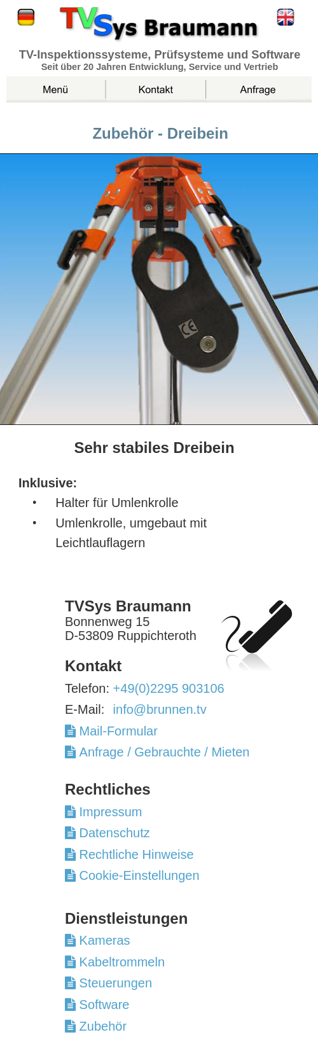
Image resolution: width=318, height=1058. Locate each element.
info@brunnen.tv (160, 709)
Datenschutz (113, 833)
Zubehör (101, 1026)
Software (102, 1005)
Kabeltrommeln (120, 962)
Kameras (103, 940)
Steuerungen (114, 983)
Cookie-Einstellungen (138, 875)
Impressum (109, 812)
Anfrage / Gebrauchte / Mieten (163, 752)
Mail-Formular (122, 731)
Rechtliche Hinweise (135, 854)
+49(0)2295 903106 (169, 688)
